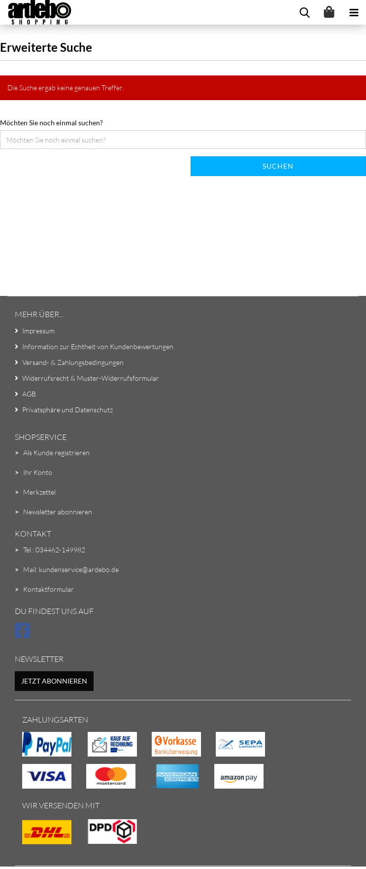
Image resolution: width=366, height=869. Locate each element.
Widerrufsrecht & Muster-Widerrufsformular (90, 378)
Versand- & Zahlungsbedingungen (73, 362)
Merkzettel (39, 492)
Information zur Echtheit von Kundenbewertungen (97, 346)
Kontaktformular (48, 589)
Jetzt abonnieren (54, 681)
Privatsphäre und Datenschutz (67, 409)
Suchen (278, 166)
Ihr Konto (37, 472)
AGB (29, 394)
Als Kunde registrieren (56, 452)
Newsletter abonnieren (57, 511)
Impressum (38, 330)
